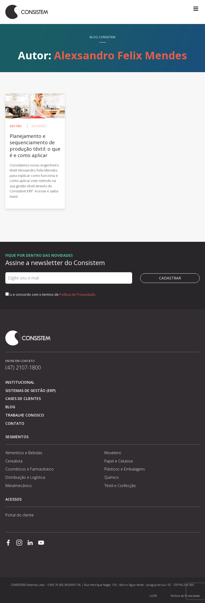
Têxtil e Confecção (120, 485)
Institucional (19, 382)
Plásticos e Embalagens (124, 469)
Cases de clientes (23, 398)
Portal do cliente (19, 515)
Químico (111, 477)
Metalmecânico (18, 485)
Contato (14, 423)
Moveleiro (112, 452)
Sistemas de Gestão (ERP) (30, 390)
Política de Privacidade (77, 294)
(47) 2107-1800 (23, 367)
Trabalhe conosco (24, 415)
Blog (10, 406)
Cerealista (13, 461)
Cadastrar (170, 278)
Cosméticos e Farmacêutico (29, 469)
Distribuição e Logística (25, 477)
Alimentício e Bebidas (23, 452)
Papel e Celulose (118, 461)
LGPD (153, 596)
